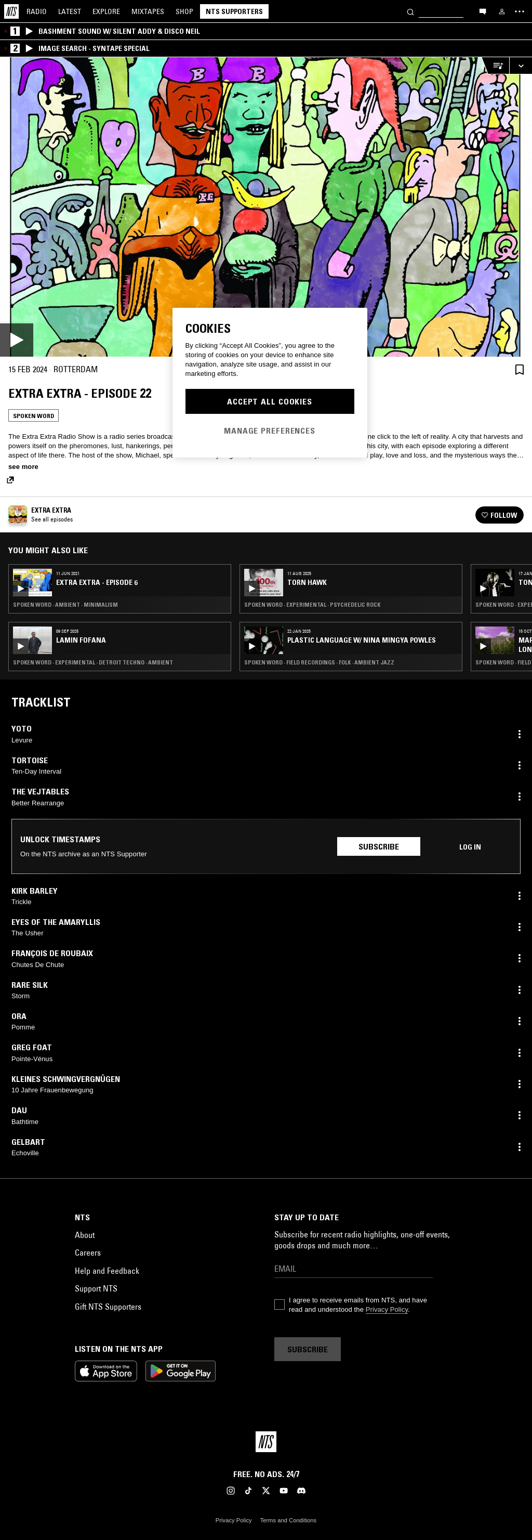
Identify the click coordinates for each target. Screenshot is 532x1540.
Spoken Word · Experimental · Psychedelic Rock (312, 604)
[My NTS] (502, 11)
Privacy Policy (387, 1309)
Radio (36, 11)
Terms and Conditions (288, 1520)
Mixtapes (147, 11)
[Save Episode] (519, 369)
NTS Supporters (234, 11)
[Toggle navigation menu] (519, 11)
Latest (69, 11)
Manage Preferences (269, 430)
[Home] (11, 11)
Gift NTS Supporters (108, 1306)
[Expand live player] (520, 65)
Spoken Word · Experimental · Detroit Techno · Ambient (93, 662)
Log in (470, 847)
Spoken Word (33, 416)
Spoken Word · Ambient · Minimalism (65, 604)
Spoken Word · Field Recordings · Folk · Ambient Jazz (319, 662)
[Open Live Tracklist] (495, 65)
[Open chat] (483, 11)
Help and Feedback (107, 1270)
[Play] (266, 207)
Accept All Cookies (269, 401)
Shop (184, 11)
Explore (106, 11)
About (85, 1235)
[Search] (410, 11)
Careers (88, 1252)
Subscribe (378, 846)
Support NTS (96, 1288)
